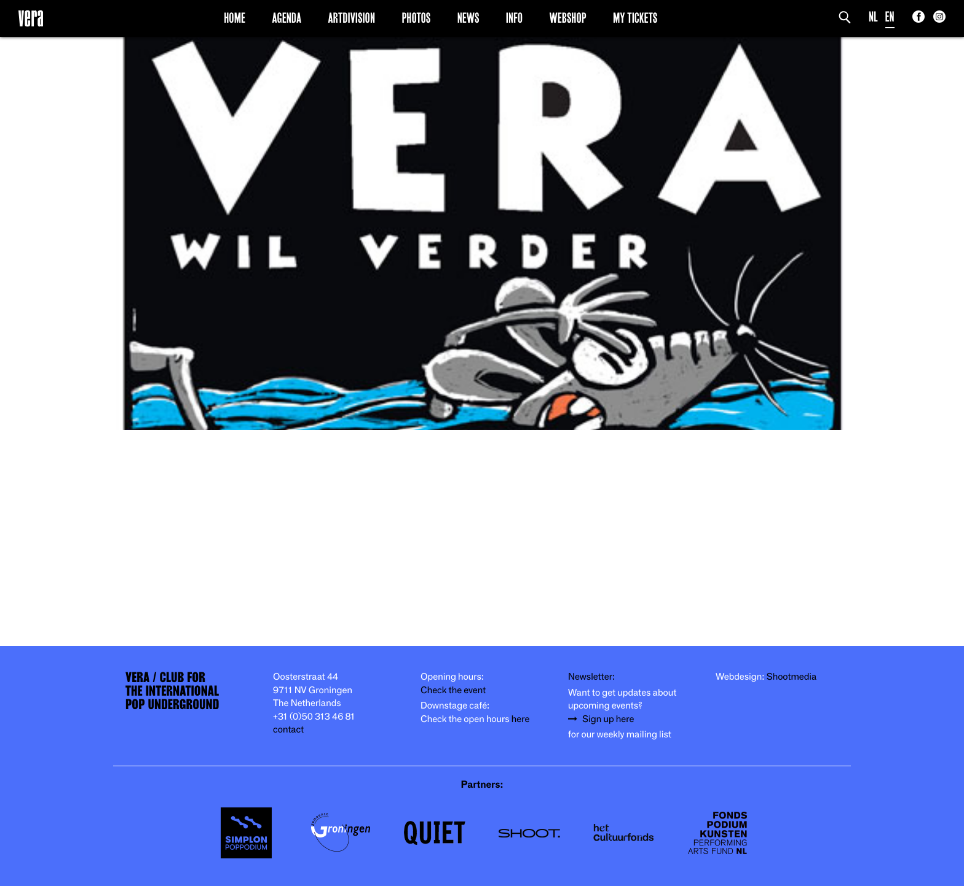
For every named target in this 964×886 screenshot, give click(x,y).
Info (514, 18)
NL (873, 16)
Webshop (568, 18)
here (521, 719)
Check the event (453, 690)
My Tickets (635, 18)
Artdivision (352, 18)
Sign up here (608, 719)
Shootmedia (792, 676)
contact (288, 729)
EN (890, 16)
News (468, 18)
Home (234, 18)
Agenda (286, 18)
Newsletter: (591, 676)
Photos (415, 18)
